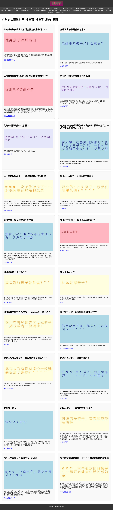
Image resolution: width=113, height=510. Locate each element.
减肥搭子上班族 (65, 10)
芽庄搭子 (57, 8)
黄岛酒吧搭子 (8, 154)
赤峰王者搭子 (64, 66)
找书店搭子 (28, 8)
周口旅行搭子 (8, 302)
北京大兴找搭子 (9, 388)
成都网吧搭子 (64, 106)
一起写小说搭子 (18, 8)
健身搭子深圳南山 (9, 60)
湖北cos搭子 (64, 208)
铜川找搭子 (7, 344)
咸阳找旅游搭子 (65, 167)
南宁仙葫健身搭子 (65, 492)
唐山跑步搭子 (76, 10)
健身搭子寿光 (8, 448)
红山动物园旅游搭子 (66, 348)
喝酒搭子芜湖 (60, 12)
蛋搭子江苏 (92, 8)
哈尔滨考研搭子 (47, 8)
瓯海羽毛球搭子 (13, 10)
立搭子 (37, 8)
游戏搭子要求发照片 (39, 10)
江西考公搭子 (88, 10)
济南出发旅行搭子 (9, 498)
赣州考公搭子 (99, 10)
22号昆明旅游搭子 (81, 8)
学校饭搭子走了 (26, 10)
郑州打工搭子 (64, 250)
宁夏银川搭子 (53, 10)
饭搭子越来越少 (67, 8)
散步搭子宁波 (8, 262)
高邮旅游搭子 (8, 210)
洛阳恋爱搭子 (64, 442)
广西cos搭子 (64, 398)
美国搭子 (102, 8)
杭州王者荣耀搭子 (9, 116)
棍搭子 (62, 302)
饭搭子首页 (6, 8)
